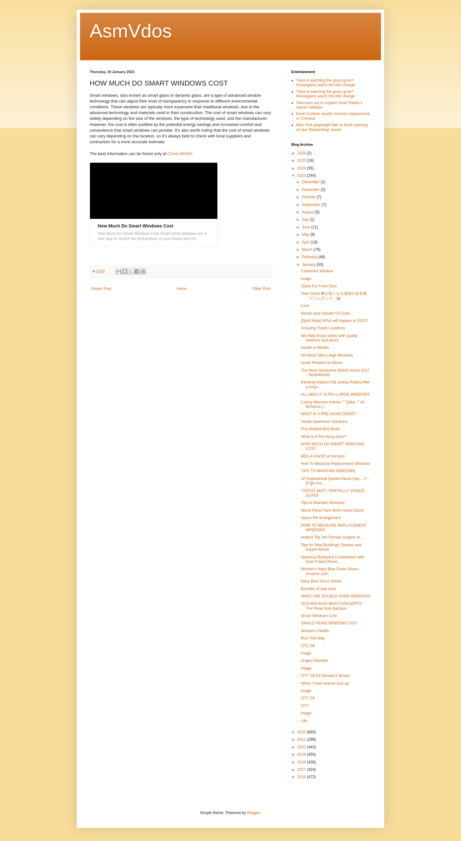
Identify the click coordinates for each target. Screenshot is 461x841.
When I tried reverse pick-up (325, 683)
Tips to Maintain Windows (322, 502)
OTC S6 (308, 646)
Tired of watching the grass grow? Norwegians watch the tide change (325, 82)
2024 (302, 168)
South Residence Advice (322, 362)
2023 (302, 175)
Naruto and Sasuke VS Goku (325, 313)
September (312, 204)
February (310, 257)
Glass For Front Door (319, 286)
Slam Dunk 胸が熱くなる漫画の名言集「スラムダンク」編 (334, 295)
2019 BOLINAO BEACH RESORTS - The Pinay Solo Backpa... (332, 605)
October (309, 197)
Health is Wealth (315, 347)
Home (182, 288)
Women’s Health (315, 631)
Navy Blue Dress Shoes (321, 581)
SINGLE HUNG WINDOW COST (329, 623)
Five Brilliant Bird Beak (320, 429)
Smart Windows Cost (319, 616)
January (309, 264)
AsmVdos (131, 31)
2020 (302, 747)
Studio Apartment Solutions (324, 421)
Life (304, 721)
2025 (302, 160)
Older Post (261, 288)
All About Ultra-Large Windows (327, 355)
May (306, 234)
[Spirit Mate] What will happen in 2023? (334, 320)
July (306, 219)
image (306, 278)
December (311, 182)
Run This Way (313, 638)
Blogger (253, 813)
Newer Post (101, 288)
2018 (302, 762)
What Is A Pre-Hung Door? (323, 436)
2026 (302, 153)
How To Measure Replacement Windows (335, 463)
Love (305, 305)
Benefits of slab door (318, 589)
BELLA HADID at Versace (323, 456)
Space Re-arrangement (321, 517)
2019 (302, 754)
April (306, 242)
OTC (305, 706)
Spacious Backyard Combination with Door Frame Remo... (332, 559)
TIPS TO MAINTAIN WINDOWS (328, 471)
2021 (302, 739)
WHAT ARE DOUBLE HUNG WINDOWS (335, 596)
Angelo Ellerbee (314, 660)
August (308, 212)
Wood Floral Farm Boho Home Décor (332, 510)
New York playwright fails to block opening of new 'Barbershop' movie (332, 127)
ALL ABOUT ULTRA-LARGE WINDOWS (335, 394)
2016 (302, 777)
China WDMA (180, 153)
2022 (302, 732)
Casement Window (317, 271)
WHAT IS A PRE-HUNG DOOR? (328, 414)
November (311, 189)
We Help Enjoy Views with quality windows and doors (329, 338)
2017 (302, 769)
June (306, 227)
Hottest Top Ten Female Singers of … (333, 537)
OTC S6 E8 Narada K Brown (325, 675)
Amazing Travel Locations (323, 328)
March (308, 249)
